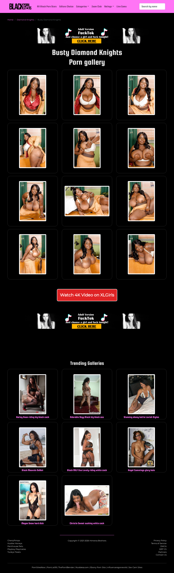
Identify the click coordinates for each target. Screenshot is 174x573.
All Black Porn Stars (47, 6)
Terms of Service (159, 543)
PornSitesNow (38, 567)
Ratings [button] (108, 6)
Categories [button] (81, 6)
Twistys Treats (14, 552)
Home (10, 20)
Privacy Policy (160, 540)
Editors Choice (66, 6)
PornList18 (52, 567)
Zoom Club (97, 6)
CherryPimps (13, 540)
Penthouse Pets (15, 546)
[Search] (152, 6)
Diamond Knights (25, 20)
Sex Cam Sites (135, 567)
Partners (162, 552)
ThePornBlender (66, 567)
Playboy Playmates (16, 549)
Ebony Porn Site (98, 567)
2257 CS (163, 549)
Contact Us (161, 555)
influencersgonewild (117, 567)
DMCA (163, 546)
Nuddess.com (82, 567)
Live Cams (122, 6)
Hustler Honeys (14, 543)
